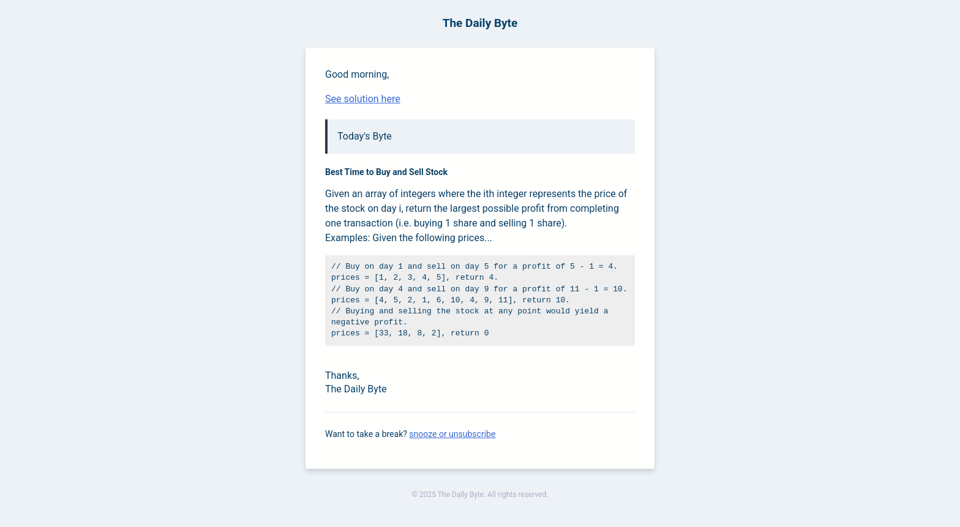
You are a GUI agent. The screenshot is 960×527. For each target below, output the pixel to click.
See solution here (362, 99)
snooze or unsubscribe (452, 434)
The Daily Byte (480, 23)
